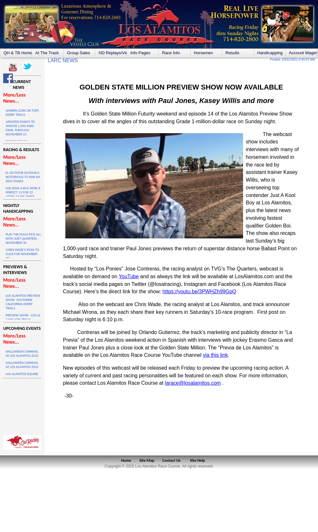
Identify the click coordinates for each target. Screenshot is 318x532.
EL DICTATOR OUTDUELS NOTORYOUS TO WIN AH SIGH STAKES (23, 177)
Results (232, 52)
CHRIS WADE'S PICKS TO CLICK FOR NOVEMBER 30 (22, 254)
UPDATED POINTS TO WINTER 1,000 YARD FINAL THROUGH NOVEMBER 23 (20, 128)
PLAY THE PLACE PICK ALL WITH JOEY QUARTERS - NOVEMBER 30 (23, 238)
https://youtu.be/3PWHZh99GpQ (199, 291)
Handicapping (270, 52)
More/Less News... (14, 98)
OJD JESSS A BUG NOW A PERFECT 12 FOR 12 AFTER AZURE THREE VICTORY (23, 194)
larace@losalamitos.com (193, 383)
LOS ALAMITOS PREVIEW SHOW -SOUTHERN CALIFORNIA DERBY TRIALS (23, 302)
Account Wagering (303, 52)
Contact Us (171, 460)
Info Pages (140, 52)
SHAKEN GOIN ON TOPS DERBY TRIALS (22, 112)
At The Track (47, 52)
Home (126, 460)
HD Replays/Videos (113, 52)
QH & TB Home (18, 52)
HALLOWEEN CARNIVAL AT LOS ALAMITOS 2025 (22, 353)
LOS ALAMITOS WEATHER (22, 405)
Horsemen (203, 52)
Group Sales (78, 52)
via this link (215, 355)
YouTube (129, 276)
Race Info (171, 52)
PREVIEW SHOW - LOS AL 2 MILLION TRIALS (23, 317)
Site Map (146, 460)
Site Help (197, 460)
